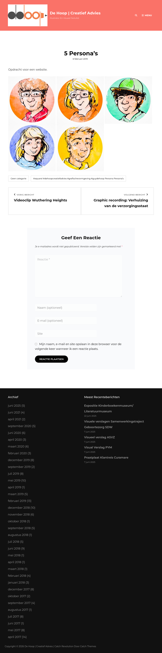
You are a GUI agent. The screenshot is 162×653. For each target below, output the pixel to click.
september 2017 (19, 603)
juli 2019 (13, 473)
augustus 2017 (18, 610)
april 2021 (14, 419)
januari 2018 (16, 582)
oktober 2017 (17, 596)
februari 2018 (17, 576)
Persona (109, 178)
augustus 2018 (18, 535)
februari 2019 (17, 501)
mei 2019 (14, 480)
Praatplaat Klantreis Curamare (106, 457)
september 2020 (19, 426)
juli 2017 (13, 616)
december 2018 (19, 507)
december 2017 (19, 589)
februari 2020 (17, 453)
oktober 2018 (17, 521)
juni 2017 (14, 623)
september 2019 (19, 467)
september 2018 (19, 528)
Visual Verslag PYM (98, 447)
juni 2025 (14, 405)
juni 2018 (14, 548)
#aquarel (37, 178)
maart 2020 (16, 446)
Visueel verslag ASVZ (99, 437)
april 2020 (15, 439)
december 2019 (19, 460)
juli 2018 (13, 542)
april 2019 (14, 487)
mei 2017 (14, 630)
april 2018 (14, 562)
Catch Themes (88, 646)
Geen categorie (18, 178)
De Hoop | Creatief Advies (75, 13)
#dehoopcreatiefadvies (55, 178)
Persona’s (119, 178)
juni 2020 (14, 433)
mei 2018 (14, 555)
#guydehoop (97, 178)
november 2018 (19, 514)
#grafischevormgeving (78, 178)
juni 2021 (14, 412)
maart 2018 (16, 569)
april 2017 (14, 637)
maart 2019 (16, 494)
